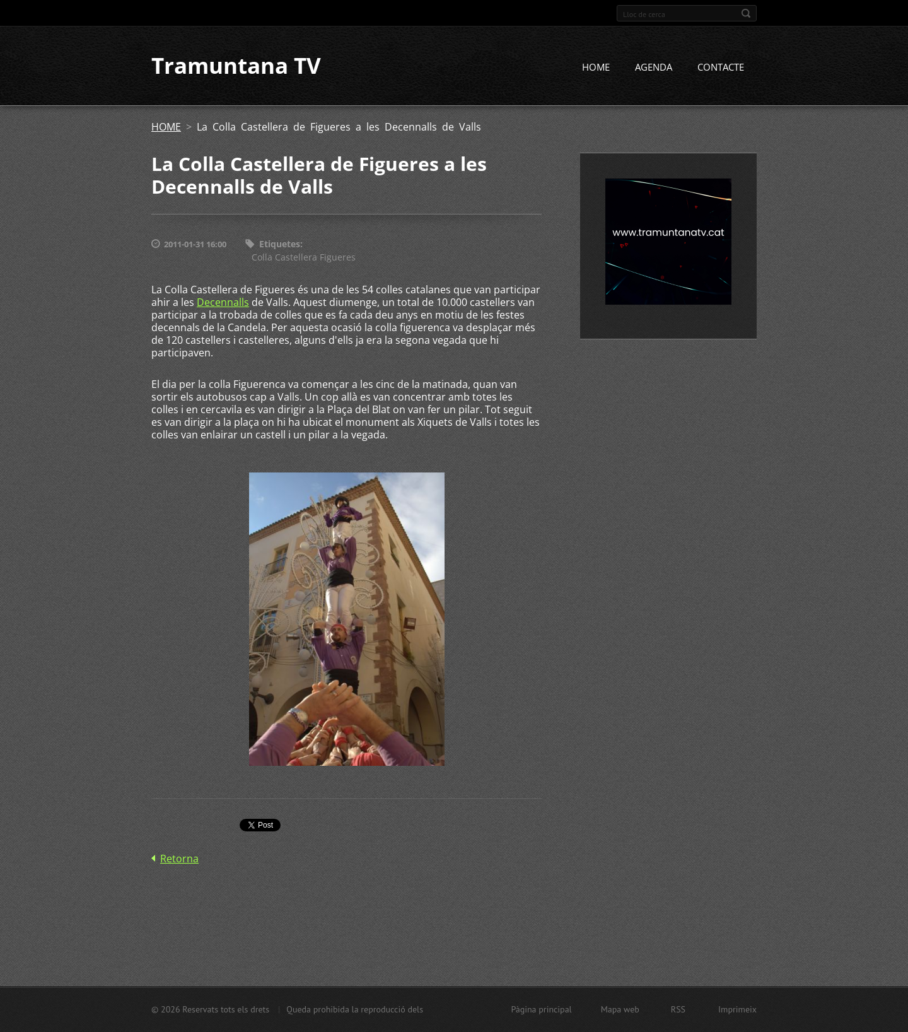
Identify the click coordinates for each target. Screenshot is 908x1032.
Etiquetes (279, 244)
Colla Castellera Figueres (304, 257)
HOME (596, 67)
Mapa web (620, 1009)
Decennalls (223, 302)
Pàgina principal (541, 1009)
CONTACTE (720, 67)
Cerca (746, 13)
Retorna (179, 858)
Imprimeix (737, 1009)
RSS (678, 1009)
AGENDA (653, 67)
